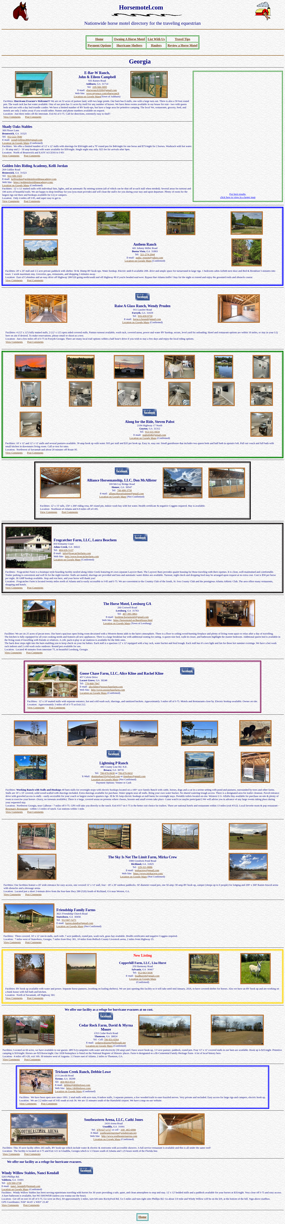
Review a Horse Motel (183, 45)
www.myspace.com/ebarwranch (102, 93)
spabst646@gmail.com (154, 434)
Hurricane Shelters (129, 45)
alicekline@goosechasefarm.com (106, 686)
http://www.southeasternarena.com (119, 1136)
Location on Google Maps (87, 96)
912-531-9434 (152, 431)
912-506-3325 (15, 175)
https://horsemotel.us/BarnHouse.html (133, 620)
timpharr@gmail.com (134, 776)
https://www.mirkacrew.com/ (148, 873)
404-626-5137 (66, 550)
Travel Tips (182, 39)
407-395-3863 (130, 613)
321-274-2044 (147, 254)
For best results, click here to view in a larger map (238, 196)
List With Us (156, 39)
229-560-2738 (14, 1182)
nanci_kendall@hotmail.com (25, 1186)
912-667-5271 (69, 919)
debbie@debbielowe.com (77, 1084)
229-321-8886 (145, 867)
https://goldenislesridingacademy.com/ (33, 182)
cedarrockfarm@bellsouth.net (110, 1042)
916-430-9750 (145, 315)
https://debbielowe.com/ (78, 1088)
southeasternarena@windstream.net (118, 1132)
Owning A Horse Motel (129, 39)
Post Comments (33, 116)
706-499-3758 (124, 490)
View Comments (12, 116)
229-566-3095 (99, 86)
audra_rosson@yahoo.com (149, 257)
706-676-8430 (107, 773)
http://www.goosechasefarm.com (108, 689)
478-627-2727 (104, 1129)
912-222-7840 (15, 136)
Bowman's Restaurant (17, 808)
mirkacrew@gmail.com (147, 870)
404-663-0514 (67, 1081)
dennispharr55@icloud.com (105, 776)
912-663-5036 (145, 972)
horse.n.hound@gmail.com (147, 319)
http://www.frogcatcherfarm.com (82, 556)
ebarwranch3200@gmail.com (101, 90)
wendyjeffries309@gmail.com (27, 139)
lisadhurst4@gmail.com (147, 975)
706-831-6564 (111, 1039)
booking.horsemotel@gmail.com (132, 616)
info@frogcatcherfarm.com (77, 553)
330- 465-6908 (128, 1129)
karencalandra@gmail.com (79, 923)
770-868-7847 (92, 683)
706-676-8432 (125, 773)
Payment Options (99, 45)
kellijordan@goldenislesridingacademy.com (34, 179)
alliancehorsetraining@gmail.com (126, 493)
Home (99, 39)
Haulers (156, 45)
